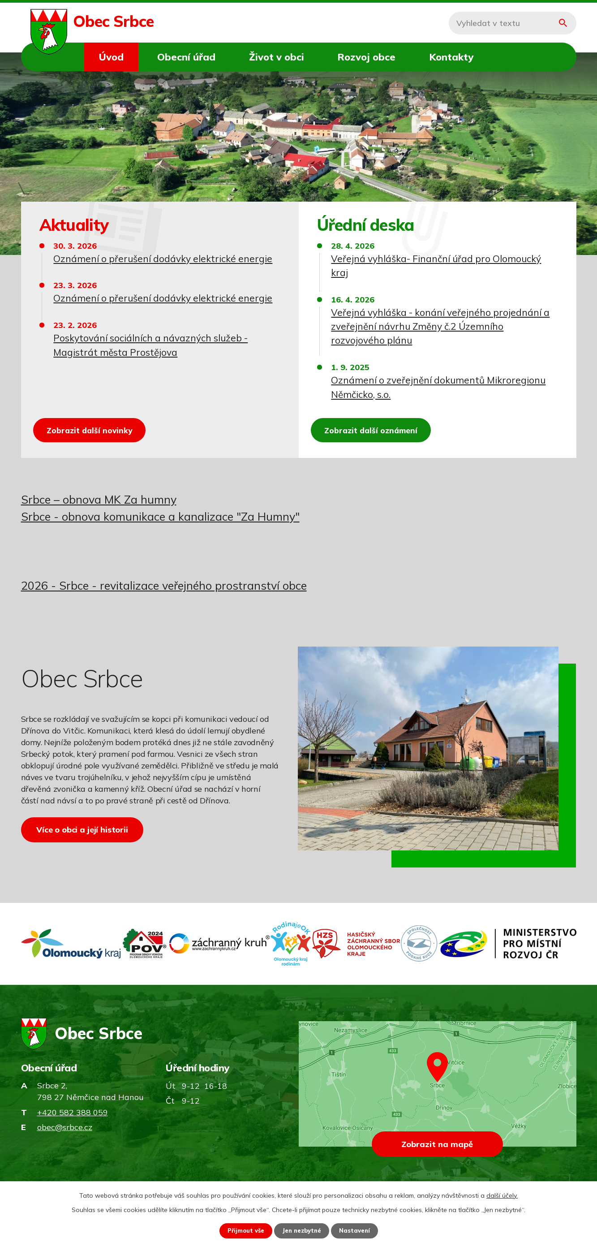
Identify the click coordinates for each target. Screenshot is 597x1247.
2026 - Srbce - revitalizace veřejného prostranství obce (164, 585)
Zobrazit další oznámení (378, 428)
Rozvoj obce (366, 57)
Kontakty (451, 57)
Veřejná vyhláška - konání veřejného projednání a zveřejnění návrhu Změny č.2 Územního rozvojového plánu (440, 326)
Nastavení (358, 1230)
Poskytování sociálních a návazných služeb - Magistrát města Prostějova (150, 345)
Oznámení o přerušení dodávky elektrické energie (162, 258)
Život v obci (276, 57)
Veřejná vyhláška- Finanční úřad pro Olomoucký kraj (436, 265)
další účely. (502, 1195)
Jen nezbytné (302, 1230)
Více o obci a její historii (87, 834)
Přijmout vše (242, 1230)
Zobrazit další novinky (96, 428)
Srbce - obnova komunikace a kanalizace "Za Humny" (160, 516)
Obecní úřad (186, 57)
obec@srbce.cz (64, 1133)
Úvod (111, 57)
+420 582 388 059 (72, 1118)
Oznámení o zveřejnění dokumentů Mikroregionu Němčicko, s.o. (438, 387)
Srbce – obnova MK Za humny (98, 499)
